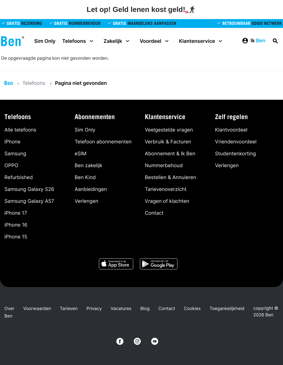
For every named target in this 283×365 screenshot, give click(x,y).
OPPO (11, 166)
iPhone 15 (15, 237)
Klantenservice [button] (201, 41)
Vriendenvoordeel (235, 142)
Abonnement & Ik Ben (170, 154)
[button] (254, 41)
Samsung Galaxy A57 (29, 201)
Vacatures (121, 308)
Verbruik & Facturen (168, 142)
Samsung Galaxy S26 (29, 189)
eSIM (81, 154)
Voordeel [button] (155, 41)
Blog (145, 308)
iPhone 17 (15, 213)
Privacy (94, 308)
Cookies (192, 308)
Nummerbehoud (164, 166)
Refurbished (18, 177)
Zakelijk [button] (117, 41)
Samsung (15, 154)
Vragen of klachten (167, 201)
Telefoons (33, 83)
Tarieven (69, 308)
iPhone (12, 142)
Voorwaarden (37, 308)
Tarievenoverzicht (166, 189)
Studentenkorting (235, 154)
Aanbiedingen (91, 189)
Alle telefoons (20, 130)
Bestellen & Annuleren (170, 177)
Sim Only (45, 41)
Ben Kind (85, 177)
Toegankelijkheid (226, 308)
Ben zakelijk (88, 166)
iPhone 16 (15, 225)
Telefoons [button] (78, 41)
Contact (154, 213)
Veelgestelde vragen (169, 130)
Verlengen (86, 201)
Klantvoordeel (231, 130)
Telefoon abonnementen (103, 142)
